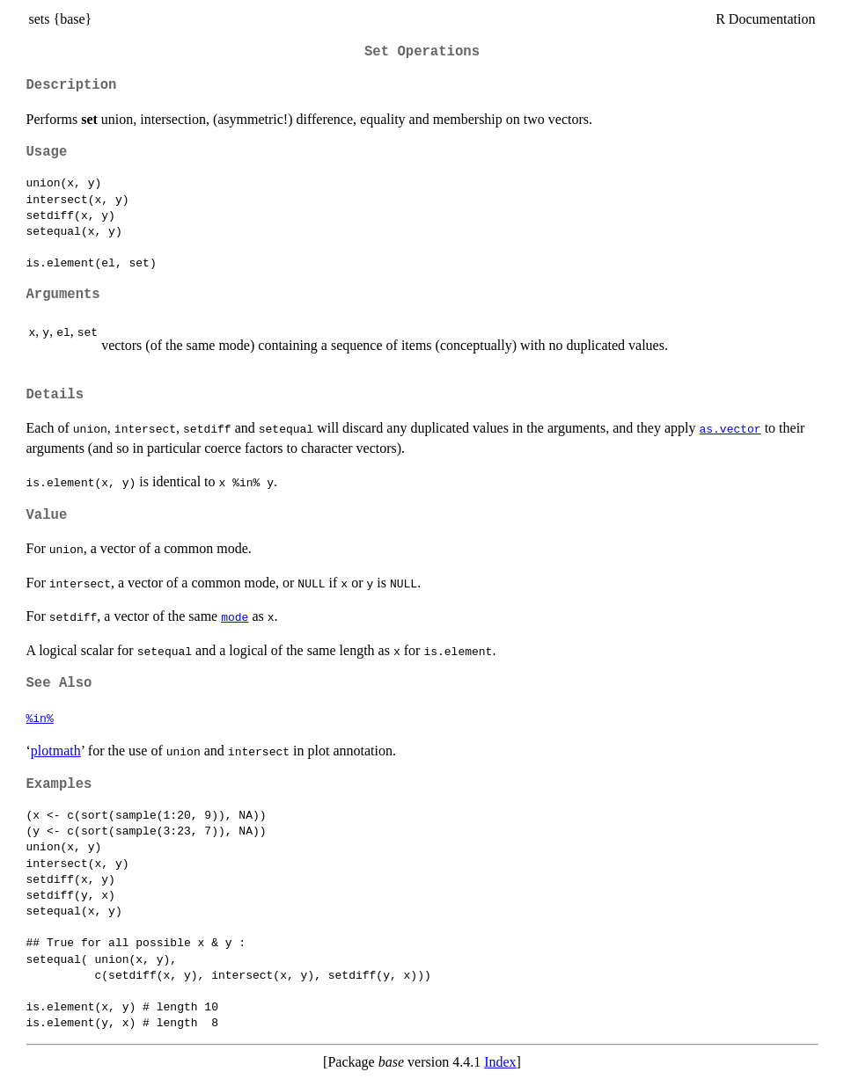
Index (500, 1061)
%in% (40, 717)
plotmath (56, 750)
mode (234, 616)
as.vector (729, 428)
